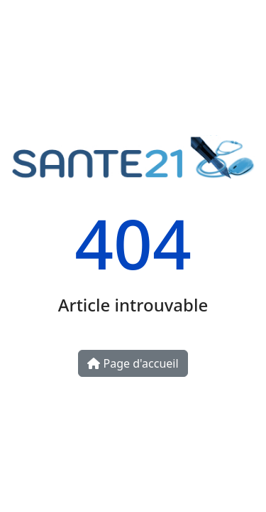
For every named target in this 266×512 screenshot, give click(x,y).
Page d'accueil (132, 363)
